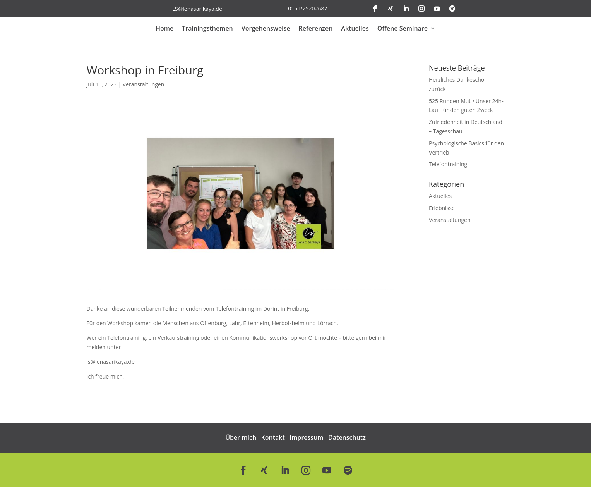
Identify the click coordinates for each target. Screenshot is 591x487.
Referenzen (316, 29)
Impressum (306, 437)
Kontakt (273, 437)
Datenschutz (347, 437)
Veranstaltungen (143, 84)
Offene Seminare (402, 29)
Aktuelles (354, 29)
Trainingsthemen (207, 29)
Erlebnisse (442, 208)
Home (164, 29)
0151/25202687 (307, 8)
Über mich (240, 437)
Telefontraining (448, 164)
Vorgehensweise (266, 29)
